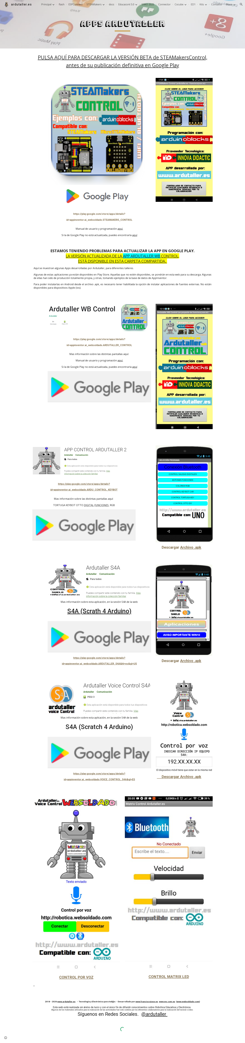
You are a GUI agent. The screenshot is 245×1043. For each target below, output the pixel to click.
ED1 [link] (193, 4)
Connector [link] (164, 4)
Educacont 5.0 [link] (126, 4)
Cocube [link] (179, 4)
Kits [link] (202, 4)
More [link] (229, 4)
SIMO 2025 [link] (148, 4)
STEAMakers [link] (94, 4)
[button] (241, 4)
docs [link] (111, 4)
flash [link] (61, 4)
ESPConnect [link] (75, 4)
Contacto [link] (216, 4)
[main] (122, 24)
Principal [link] (46, 4)
